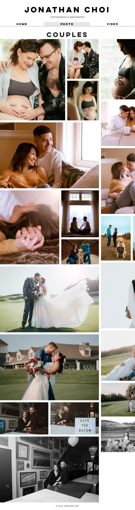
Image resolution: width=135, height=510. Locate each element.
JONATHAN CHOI (67, 9)
